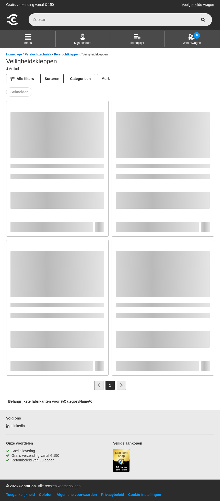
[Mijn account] (82, 39)
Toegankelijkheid (20, 495)
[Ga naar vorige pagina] (98, 385)
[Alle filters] (22, 78)
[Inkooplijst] (137, 39)
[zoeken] (203, 20)
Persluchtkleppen (66, 54)
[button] (28, 39)
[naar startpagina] (12, 24)
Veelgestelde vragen (198, 5)
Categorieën (80, 79)
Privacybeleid (112, 495)
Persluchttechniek (38, 54)
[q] (120, 19)
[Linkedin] (15, 426)
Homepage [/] (14, 54)
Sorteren (52, 79)
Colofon (46, 495)
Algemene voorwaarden (76, 495)
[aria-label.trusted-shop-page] (121, 461)
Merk (105, 79)
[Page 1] (110, 385)
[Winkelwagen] (192, 39)
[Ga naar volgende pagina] (121, 385)
